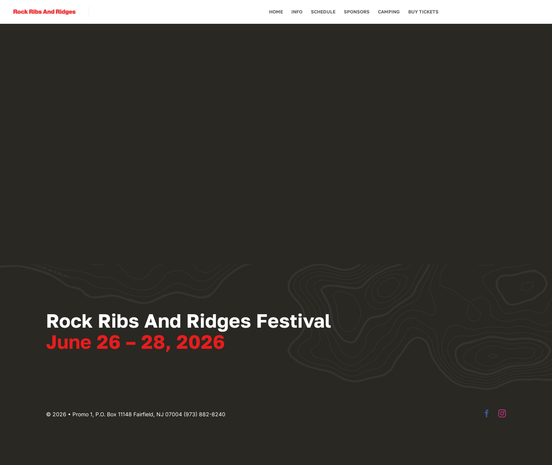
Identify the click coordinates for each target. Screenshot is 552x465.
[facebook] (487, 413)
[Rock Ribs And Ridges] (44, 9)
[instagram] (502, 413)
